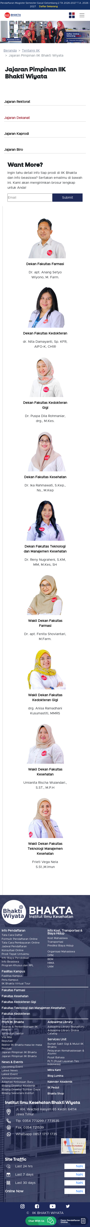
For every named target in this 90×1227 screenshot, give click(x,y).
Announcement (12, 1078)
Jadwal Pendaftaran (14, 946)
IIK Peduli (53, 1087)
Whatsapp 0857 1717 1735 (36, 1134)
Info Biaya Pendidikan (15, 958)
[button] (40, 1220)
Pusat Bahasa (55, 1057)
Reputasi (7, 1041)
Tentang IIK (31, 50)
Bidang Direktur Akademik (18, 1086)
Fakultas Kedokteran (16, 1013)
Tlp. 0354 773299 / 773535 (37, 1121)
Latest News (10, 1070)
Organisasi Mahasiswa (61, 951)
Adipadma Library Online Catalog (63, 1032)
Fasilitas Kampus (12, 976)
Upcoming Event (12, 1067)
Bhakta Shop (55, 1093)
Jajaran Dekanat (17, 118)
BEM (50, 959)
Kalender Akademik (59, 1082)
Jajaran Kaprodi (16, 133)
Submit (67, 197)
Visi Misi (7, 1037)
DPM (50, 955)
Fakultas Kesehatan (15, 996)
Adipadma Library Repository (66, 1026)
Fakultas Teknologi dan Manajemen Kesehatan (33, 1008)
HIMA (50, 963)
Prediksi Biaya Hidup (60, 945)
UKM (50, 966)
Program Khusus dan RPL (17, 965)
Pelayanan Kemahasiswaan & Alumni (65, 1052)
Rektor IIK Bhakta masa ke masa (22, 1045)
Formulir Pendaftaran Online (20, 939)
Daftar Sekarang (48, 6)
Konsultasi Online (13, 950)
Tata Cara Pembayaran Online (21, 942)
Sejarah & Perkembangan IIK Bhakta (20, 1028)
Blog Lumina (55, 1076)
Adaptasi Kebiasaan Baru (17, 1082)
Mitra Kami (54, 1070)
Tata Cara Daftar (12, 935)
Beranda (10, 50)
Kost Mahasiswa (57, 938)
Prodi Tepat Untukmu (15, 954)
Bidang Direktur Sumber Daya (21, 1089)
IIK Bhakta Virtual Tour (16, 983)
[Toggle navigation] (82, 15)
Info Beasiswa (10, 961)
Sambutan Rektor (13, 1033)
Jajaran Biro (13, 149)
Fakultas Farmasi (13, 990)
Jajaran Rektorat (17, 101)
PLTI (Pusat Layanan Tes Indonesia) (63, 1063)
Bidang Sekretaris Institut (18, 1093)
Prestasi (7, 1048)
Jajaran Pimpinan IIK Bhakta (19, 1052)
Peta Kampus (10, 980)
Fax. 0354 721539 (30, 1127)
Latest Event (10, 1074)
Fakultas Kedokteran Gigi (19, 1002)
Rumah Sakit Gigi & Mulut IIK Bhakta (65, 1045)
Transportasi (55, 942)
